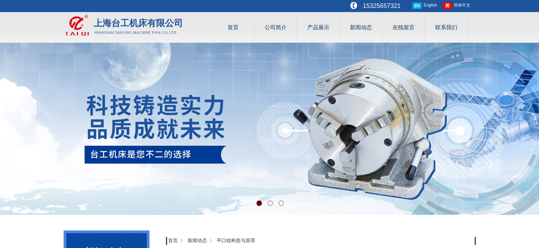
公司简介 (276, 27)
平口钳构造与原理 (236, 240)
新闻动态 (361, 27)
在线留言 (404, 27)
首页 (233, 27)
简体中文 (456, 5)
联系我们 (446, 27)
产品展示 (318, 27)
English (424, 5)
